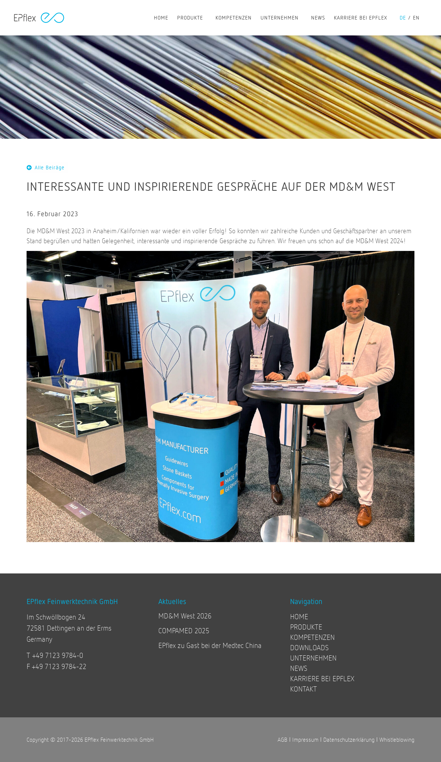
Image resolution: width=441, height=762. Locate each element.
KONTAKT (303, 688)
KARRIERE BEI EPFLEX (362, 17)
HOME (161, 17)
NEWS (318, 17)
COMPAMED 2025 (183, 630)
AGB (282, 739)
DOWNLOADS (309, 647)
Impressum (305, 739)
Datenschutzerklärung (349, 739)
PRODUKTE (192, 17)
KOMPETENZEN (234, 17)
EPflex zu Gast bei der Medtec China (210, 645)
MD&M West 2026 (184, 615)
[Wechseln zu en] (418, 17)
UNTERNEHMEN (281, 17)
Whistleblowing (396, 739)
